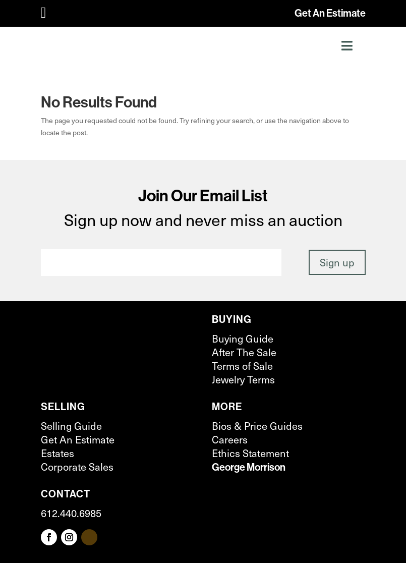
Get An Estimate (330, 13)
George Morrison (248, 467)
